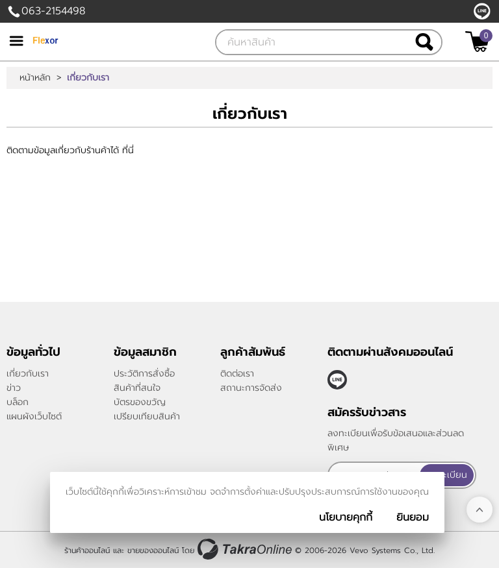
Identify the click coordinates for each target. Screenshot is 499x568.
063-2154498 (53, 11)
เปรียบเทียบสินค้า (147, 416)
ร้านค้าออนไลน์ (87, 550)
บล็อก (17, 402)
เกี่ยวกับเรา (27, 373)
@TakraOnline (482, 11)
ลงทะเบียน (447, 475)
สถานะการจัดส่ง (251, 388)
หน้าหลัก (35, 77)
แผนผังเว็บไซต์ (34, 416)
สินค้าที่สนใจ (137, 388)
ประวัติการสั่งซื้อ (144, 373)
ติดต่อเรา (237, 373)
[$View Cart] (477, 41)
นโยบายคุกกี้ (345, 517)
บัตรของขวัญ (140, 402)
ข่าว (13, 388)
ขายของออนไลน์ (153, 550)
